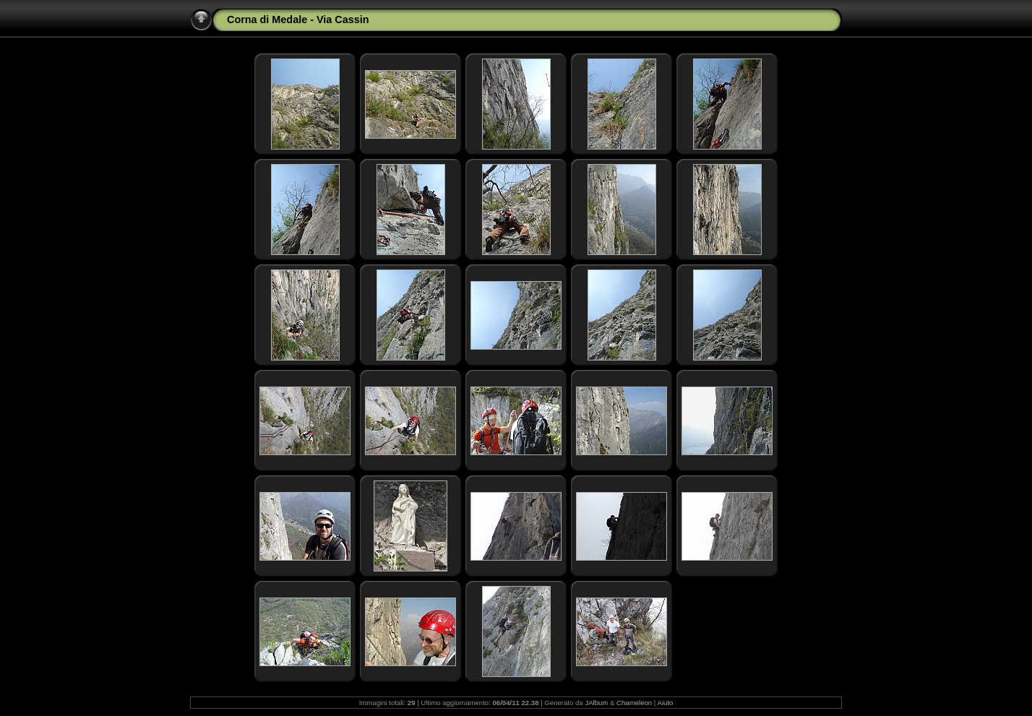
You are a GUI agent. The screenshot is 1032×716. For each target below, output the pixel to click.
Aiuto (665, 703)
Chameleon (634, 703)
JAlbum (596, 703)
